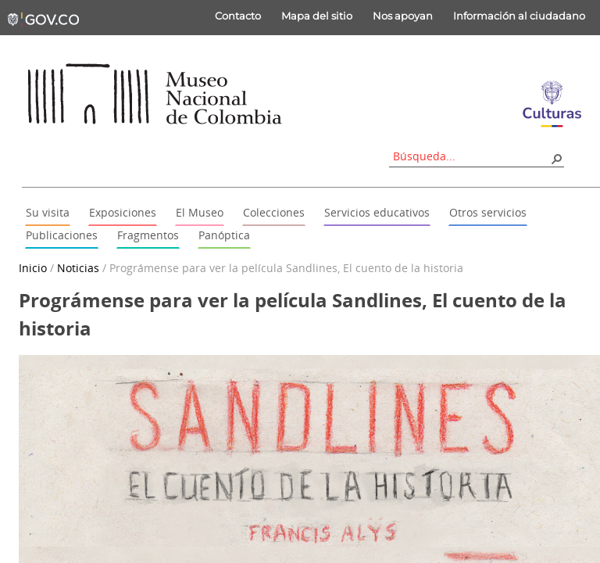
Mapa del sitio (316, 15)
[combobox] (471, 156)
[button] (556, 158)
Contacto (238, 15)
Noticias (78, 267)
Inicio (33, 267)
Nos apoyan (403, 15)
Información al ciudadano (519, 15)
